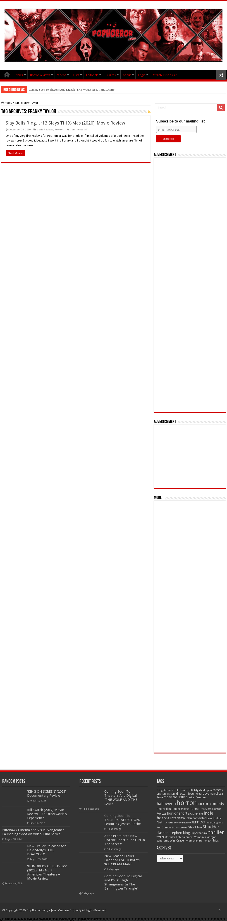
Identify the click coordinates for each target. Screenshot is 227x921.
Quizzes (110, 75)
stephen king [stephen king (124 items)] (179, 832)
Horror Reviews (40, 75)
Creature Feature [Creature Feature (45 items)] (166, 793)
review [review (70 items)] (186, 822)
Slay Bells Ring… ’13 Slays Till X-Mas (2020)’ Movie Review (65, 123)
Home (6, 102)
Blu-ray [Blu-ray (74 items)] (193, 790)
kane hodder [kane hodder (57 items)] (214, 818)
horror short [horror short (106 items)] (177, 813)
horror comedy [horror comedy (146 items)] (210, 803)
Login (141, 75)
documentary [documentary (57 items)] (195, 793)
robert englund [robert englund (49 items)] (214, 822)
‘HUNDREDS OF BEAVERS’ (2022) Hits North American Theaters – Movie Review (47, 872)
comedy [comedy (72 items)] (218, 790)
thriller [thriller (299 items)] (216, 832)
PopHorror (7, 74)
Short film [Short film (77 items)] (195, 827)
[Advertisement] (190, 284)
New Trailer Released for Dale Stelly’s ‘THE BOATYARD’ (46, 850)
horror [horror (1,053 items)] (186, 803)
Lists (76, 75)
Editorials (92, 75)
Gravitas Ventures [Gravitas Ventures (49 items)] (196, 797)
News (19, 75)
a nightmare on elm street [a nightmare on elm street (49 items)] (172, 790)
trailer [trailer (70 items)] (160, 837)
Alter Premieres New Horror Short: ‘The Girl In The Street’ (124, 840)
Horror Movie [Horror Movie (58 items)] (180, 809)
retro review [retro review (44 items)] (175, 822)
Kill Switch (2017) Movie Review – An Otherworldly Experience (47, 814)
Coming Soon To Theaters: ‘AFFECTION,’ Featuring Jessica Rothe (122, 820)
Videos (61, 75)
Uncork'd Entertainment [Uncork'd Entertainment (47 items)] (179, 837)
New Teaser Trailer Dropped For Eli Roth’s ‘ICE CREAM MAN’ (122, 860)
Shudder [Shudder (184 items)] (211, 827)
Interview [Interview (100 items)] (177, 818)
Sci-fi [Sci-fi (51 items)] (175, 827)
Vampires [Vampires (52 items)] (200, 837)
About (127, 75)
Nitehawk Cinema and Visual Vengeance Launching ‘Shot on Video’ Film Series (33, 832)
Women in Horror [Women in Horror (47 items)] (196, 840)
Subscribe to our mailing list (180, 121)
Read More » (15, 153)
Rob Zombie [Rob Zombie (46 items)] (164, 827)
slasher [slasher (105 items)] (162, 833)
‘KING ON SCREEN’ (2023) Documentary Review (46, 793)
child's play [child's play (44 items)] (205, 790)
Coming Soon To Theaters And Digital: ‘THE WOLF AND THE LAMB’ (72, 89)
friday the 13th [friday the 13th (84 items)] (174, 797)
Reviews (59, 129)
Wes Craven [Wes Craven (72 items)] (178, 840)
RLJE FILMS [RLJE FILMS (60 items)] (198, 822)
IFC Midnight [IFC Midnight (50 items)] (195, 813)
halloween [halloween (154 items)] (166, 803)
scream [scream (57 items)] (183, 827)
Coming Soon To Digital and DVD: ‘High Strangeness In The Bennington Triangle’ (123, 882)
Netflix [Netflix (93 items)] (162, 822)
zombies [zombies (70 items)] (213, 840)
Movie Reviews (44, 129)
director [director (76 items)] (181, 793)
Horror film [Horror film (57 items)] (164, 809)
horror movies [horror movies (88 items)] (200, 809)
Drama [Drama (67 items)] (209, 793)
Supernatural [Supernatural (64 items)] (199, 833)
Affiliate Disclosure (165, 75)
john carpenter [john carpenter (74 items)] (196, 818)
